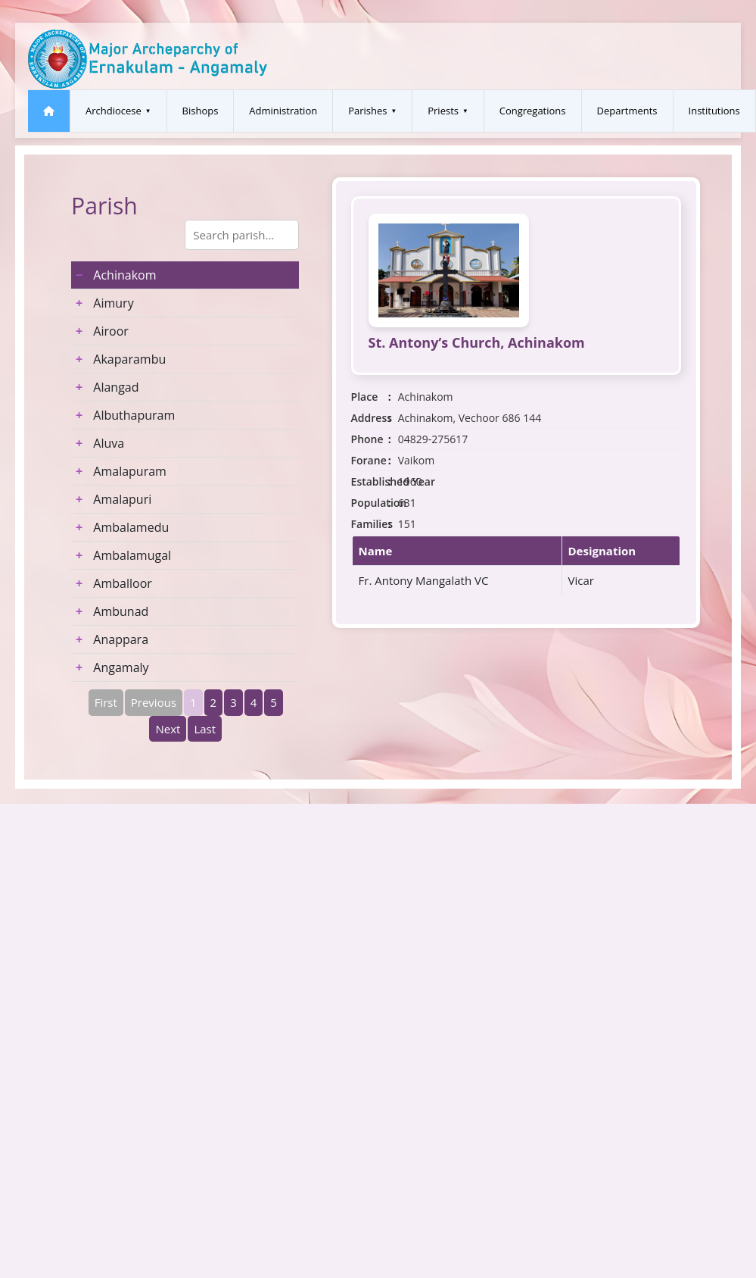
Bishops (200, 110)
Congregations (532, 110)
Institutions (714, 110)
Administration (283, 110)
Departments (627, 110)
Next (167, 728)
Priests (443, 110)
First (106, 702)
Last (205, 728)
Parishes (367, 110)
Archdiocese (114, 110)
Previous (153, 702)
